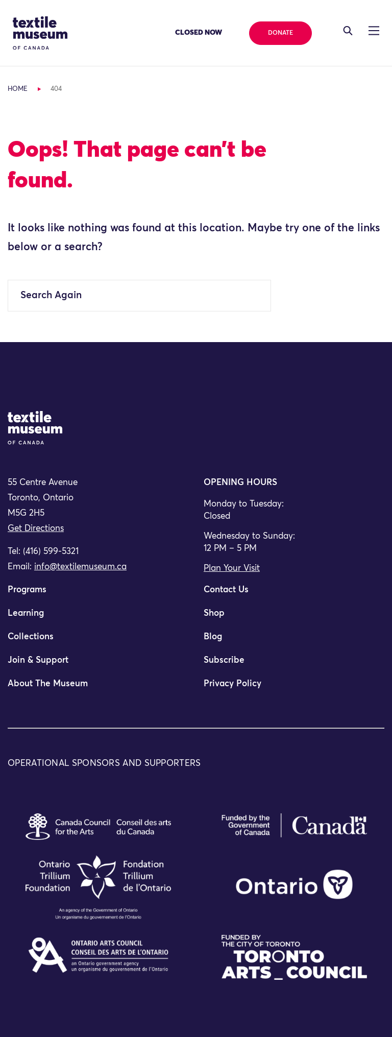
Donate (280, 33)
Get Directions (36, 528)
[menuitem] (98, 594)
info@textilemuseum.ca (80, 567)
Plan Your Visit (232, 568)
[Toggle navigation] (347, 30)
